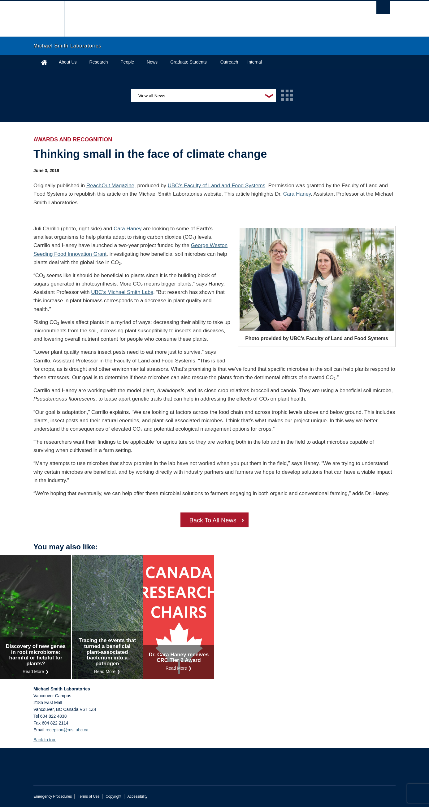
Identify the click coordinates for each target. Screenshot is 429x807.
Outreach (229, 62)
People (127, 62)
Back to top (47, 739)
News (152, 62)
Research (98, 62)
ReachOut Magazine (110, 185)
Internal (254, 62)
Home (44, 62)
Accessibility (137, 796)
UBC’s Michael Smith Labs (122, 292)
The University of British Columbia (46, 19)
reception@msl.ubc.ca (67, 729)
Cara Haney (297, 194)
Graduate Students (188, 62)
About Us (68, 62)
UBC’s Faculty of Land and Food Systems (216, 185)
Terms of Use (89, 796)
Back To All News (212, 520)
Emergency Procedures (52, 796)
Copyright (113, 796)
